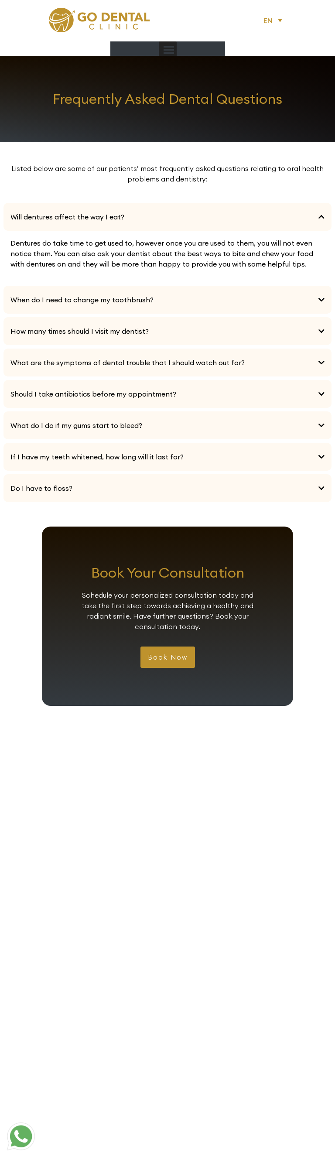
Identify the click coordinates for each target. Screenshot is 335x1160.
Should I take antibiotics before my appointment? (93, 394)
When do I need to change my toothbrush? (82, 299)
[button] (275, 20)
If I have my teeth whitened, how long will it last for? (97, 456)
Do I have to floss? (41, 488)
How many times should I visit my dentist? (79, 331)
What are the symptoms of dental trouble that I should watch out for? (127, 362)
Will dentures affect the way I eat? (67, 216)
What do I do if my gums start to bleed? (76, 425)
